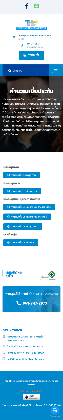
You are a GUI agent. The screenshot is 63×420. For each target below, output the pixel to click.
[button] (31, 55)
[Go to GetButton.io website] (55, 416)
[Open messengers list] (55, 410)
